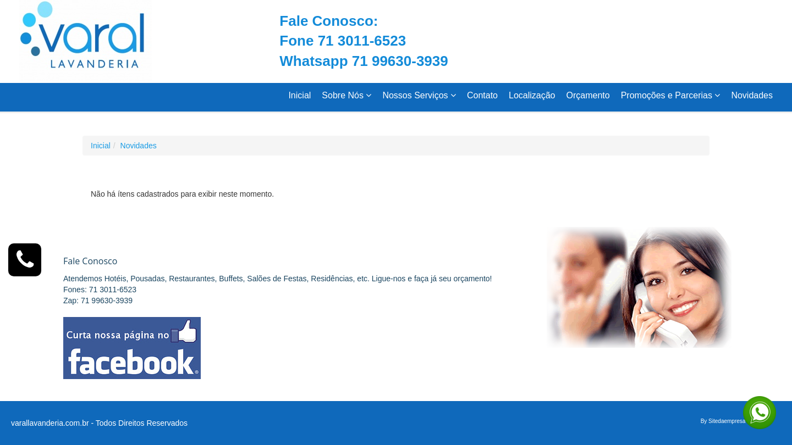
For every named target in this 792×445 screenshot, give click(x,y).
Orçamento (588, 95)
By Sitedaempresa (723, 421)
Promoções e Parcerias (671, 95)
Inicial (299, 95)
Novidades (752, 95)
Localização (532, 95)
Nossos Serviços (419, 95)
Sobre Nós (346, 95)
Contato (482, 95)
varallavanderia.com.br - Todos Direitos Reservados (99, 423)
